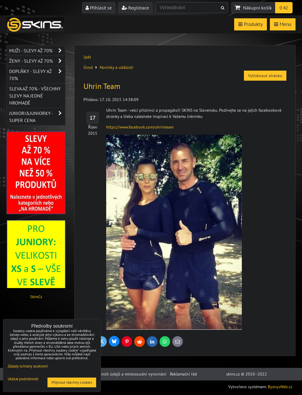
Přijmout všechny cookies (72, 382)
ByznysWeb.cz (280, 386)
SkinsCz (36, 296)
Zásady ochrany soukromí (28, 366)
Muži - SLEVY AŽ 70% (37, 50)
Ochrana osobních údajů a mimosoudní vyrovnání (121, 374)
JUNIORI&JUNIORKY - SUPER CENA (37, 116)
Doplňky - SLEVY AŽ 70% (37, 74)
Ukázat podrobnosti (23, 379)
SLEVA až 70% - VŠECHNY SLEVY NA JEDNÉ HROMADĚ (35, 96)
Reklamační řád (183, 374)
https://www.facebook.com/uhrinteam (139, 127)
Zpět (87, 57)
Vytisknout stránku (265, 75)
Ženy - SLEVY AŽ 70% (37, 61)
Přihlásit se (99, 8)
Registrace (135, 8)
